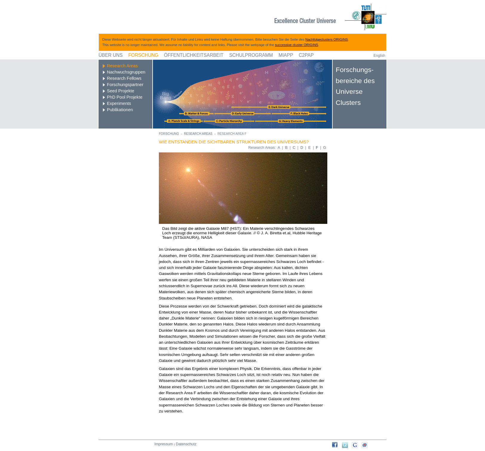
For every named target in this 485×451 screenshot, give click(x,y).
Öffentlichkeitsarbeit (193, 55)
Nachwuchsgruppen (126, 72)
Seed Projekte (120, 90)
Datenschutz (186, 444)
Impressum (163, 444)
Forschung (143, 55)
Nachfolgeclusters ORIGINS (327, 39)
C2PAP (306, 55)
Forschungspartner (125, 84)
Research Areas (122, 65)
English (379, 55)
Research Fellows (124, 78)
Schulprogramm (251, 55)
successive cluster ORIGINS (296, 45)
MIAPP (286, 55)
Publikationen (120, 109)
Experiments (119, 103)
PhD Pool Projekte (124, 97)
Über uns (111, 55)
